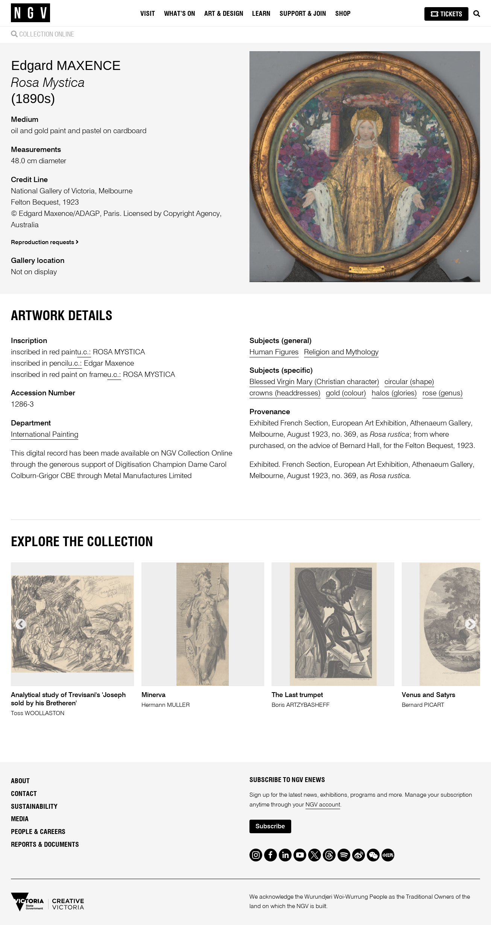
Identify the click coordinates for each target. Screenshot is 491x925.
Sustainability (34, 806)
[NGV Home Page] (30, 13)
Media (20, 819)
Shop (343, 14)
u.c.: (84, 352)
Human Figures (274, 352)
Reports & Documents (45, 844)
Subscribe (270, 826)
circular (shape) (409, 382)
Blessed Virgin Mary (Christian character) (314, 382)
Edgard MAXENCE (65, 65)
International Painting (44, 434)
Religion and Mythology (341, 352)
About (20, 781)
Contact (24, 794)
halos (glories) (394, 393)
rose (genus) (443, 393)
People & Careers (38, 832)
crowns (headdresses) (285, 393)
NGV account (323, 805)
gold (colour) (346, 393)
